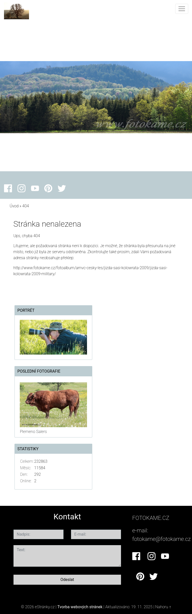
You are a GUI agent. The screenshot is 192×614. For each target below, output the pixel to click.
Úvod (14, 206)
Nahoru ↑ (163, 606)
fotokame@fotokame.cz (161, 539)
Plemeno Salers (33, 431)
